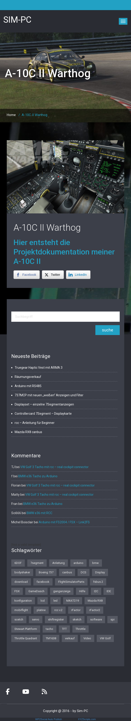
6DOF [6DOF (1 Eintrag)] (18, 563)
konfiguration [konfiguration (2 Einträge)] (23, 600)
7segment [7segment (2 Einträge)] (37, 563)
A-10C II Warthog (47, 227)
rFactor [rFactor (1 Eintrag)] (75, 610)
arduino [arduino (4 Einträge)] (78, 563)
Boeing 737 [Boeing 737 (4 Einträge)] (46, 572)
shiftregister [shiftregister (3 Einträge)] (56, 619)
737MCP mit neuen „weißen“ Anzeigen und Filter (49, 395)
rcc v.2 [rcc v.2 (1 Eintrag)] (58, 610)
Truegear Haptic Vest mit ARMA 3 (38, 367)
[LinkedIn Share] (78, 274)
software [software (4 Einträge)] (96, 619)
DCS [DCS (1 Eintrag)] (83, 572)
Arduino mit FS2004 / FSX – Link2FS (64, 522)
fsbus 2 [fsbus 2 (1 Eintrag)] (98, 581)
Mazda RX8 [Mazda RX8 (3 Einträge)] (95, 600)
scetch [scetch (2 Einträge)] (18, 619)
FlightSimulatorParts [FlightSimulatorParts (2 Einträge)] (71, 581)
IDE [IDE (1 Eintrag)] (109, 591)
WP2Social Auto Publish (48, 719)
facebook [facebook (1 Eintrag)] (43, 581)
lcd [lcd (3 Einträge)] (43, 600)
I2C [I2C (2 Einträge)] (96, 591)
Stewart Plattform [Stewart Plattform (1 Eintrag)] (25, 629)
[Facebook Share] (27, 274)
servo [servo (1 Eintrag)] (35, 619)
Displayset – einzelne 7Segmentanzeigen (44, 404)
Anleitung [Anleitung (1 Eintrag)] (58, 563)
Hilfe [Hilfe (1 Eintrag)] (82, 591)
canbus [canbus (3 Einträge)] (67, 572)
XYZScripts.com (87, 719)
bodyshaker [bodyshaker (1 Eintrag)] (22, 572)
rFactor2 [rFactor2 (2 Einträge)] (94, 610)
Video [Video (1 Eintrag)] (87, 638)
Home (11, 115)
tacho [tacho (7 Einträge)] (49, 629)
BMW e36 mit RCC (39, 513)
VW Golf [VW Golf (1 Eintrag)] (105, 638)
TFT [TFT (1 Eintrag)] (64, 629)
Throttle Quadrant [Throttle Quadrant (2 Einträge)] (25, 638)
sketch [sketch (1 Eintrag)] (77, 619)
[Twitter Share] (53, 274)
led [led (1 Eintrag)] (55, 600)
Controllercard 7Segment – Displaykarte (43, 413)
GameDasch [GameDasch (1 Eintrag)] (36, 591)
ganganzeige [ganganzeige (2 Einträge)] (61, 591)
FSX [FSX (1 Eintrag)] (17, 591)
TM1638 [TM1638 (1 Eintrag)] (51, 638)
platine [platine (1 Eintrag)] (41, 610)
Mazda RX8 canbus (28, 432)
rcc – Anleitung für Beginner (35, 423)
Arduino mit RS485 (28, 386)
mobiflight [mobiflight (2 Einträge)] (21, 610)
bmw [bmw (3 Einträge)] (95, 563)
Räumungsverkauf (28, 377)
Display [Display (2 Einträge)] (100, 572)
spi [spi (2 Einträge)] (112, 619)
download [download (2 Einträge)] (21, 581)
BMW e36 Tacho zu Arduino (37, 476)
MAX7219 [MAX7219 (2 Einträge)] (72, 600)
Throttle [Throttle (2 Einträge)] (80, 629)
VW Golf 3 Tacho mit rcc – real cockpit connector (54, 467)
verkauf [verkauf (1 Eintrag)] (70, 638)
